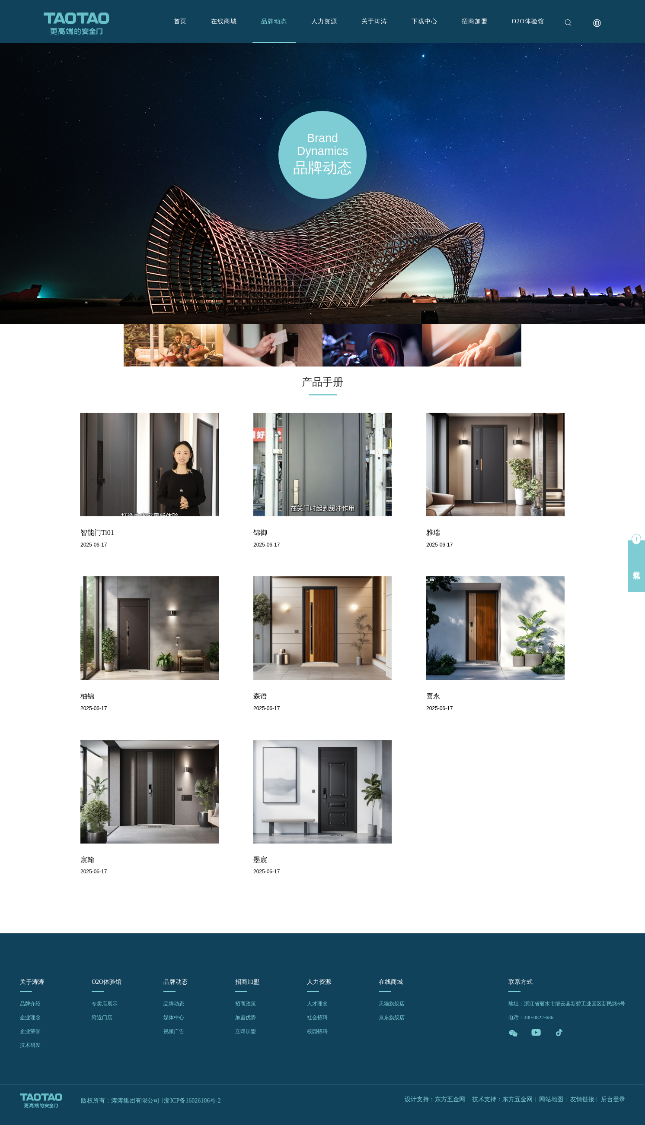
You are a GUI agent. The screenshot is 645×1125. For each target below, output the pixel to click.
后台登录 (613, 1099)
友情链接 (582, 1099)
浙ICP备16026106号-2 (192, 1100)
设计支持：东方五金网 (435, 1099)
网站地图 (551, 1099)
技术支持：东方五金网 (502, 1099)
